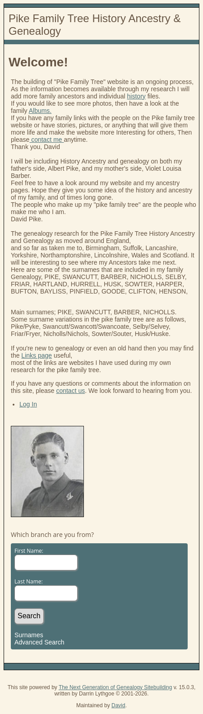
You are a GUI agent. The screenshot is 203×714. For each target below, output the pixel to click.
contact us (70, 390)
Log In (28, 404)
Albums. (40, 110)
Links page (36, 355)
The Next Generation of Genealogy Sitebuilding (115, 687)
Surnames (28, 635)
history (136, 96)
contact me (46, 139)
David (118, 705)
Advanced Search (39, 642)
